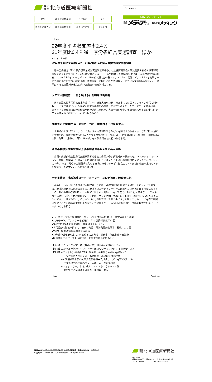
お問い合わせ (70, 350)
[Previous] (152, 276)
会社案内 (38, 350)
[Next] (61, 276)
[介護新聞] (83, 19)
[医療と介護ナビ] (43, 27)
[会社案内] (102, 27)
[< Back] (61, 39)
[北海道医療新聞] (63, 19)
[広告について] (83, 27)
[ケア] (102, 19)
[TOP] (43, 19)
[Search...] (150, 8)
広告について (83, 350)
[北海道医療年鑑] (63, 27)
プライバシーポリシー (53, 350)
